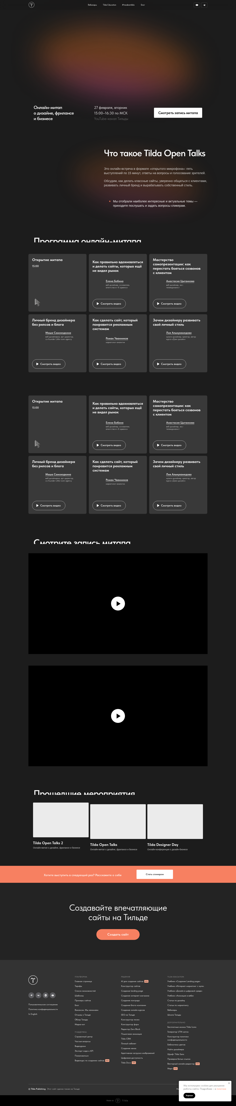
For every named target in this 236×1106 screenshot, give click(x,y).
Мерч (170, 1068)
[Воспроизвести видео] (118, 603)
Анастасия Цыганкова (180, 281)
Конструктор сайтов (130, 986)
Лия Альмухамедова (179, 332)
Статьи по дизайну (176, 1000)
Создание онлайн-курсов (133, 1010)
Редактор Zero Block (130, 1029)
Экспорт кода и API (84, 1051)
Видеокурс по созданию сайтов (89, 1060)
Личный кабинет (128, 1043)
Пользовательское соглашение (43, 1004)
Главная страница (83, 981)
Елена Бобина (114, 281)
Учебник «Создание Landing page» (183, 981)
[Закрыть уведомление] (229, 1083)
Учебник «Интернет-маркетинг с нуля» (185, 986)
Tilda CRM (126, 1038)
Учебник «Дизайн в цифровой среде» (184, 991)
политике (221, 1088)
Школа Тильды (174, 1015)
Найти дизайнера (175, 1049)
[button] (109, 303)
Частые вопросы (83, 1041)
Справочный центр (84, 1036)
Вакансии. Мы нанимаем (86, 1010)
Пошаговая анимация (131, 1034)
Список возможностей (85, 991)
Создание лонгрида (130, 1000)
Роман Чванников (117, 338)
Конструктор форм (130, 1024)
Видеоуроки (80, 1046)
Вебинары (172, 1010)
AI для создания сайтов (132, 981)
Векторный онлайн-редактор (181, 1063)
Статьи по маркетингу (177, 1005)
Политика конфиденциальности (43, 1009)
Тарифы (78, 986)
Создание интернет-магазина (135, 995)
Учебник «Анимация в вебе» (180, 995)
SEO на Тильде (128, 1015)
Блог (77, 1005)
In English (32, 1014)
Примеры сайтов (83, 1000)
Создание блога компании (133, 1005)
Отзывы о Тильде (83, 1015)
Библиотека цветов (176, 1044)
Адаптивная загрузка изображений (137, 1053)
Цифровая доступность (132, 1058)
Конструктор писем (130, 1019)
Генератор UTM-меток (178, 1032)
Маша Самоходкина (58, 332)
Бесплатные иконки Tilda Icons (181, 1027)
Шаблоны (79, 995)
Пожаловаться (81, 1055)
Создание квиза (128, 1048)
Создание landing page (132, 991)
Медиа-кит (80, 1024)
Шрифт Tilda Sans (175, 1054)
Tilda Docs (126, 1062)
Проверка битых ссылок (178, 1059)
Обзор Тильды (81, 1019)
